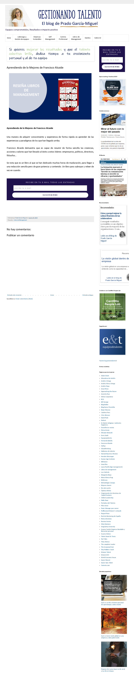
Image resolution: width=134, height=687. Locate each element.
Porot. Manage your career (110, 508)
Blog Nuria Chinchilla (108, 407)
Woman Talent (106, 552)
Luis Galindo (105, 472)
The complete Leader (108, 544)
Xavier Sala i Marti (107, 563)
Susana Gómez (106, 534)
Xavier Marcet (105, 560)
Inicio (52, 295)
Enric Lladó (104, 435)
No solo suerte (106, 488)
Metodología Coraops (108, 483)
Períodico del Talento (108, 503)
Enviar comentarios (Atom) (24, 299)
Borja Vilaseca (105, 410)
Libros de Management (20, 220)
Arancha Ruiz (105, 394)
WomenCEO (105, 555)
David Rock (104, 418)
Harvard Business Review (109, 454)
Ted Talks (104, 539)
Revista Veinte (106, 521)
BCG (102, 399)
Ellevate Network (106, 433)
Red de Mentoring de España (111, 516)
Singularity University (108, 527)
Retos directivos (106, 519)
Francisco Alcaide (106, 443)
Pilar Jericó (104, 506)
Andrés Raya (105, 386)
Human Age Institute (108, 459)
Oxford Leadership (107, 498)
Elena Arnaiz (105, 430)
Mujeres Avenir (106, 485)
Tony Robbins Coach (107, 550)
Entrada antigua (88, 295)
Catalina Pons (105, 412)
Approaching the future (108, 391)
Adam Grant (105, 376)
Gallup (103, 446)
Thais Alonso (105, 542)
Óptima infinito (106, 491)
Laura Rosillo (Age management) (112, 467)
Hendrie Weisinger (107, 456)
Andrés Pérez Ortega (108, 383)
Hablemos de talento (108, 451)
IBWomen (104, 462)
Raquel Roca (105, 513)
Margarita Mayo (106, 475)
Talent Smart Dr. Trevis (108, 536)
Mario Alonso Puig (107, 477)
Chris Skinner (105, 415)
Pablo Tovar (104, 500)
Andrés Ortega (106, 381)
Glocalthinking (106, 448)
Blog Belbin (104, 404)
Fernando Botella (106, 441)
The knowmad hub (107, 547)
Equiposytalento (106, 438)
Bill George (104, 402)
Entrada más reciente (14, 295)
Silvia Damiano (105, 524)
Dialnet (103, 420)
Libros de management (108, 470)
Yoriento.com (105, 565)
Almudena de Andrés (108, 378)
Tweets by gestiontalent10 (108, 361)
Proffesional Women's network (111, 511)
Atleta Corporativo (107, 397)
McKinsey (104, 480)
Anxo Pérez (104, 389)
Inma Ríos (104, 464)
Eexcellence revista (107, 427)
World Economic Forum (108, 557)
